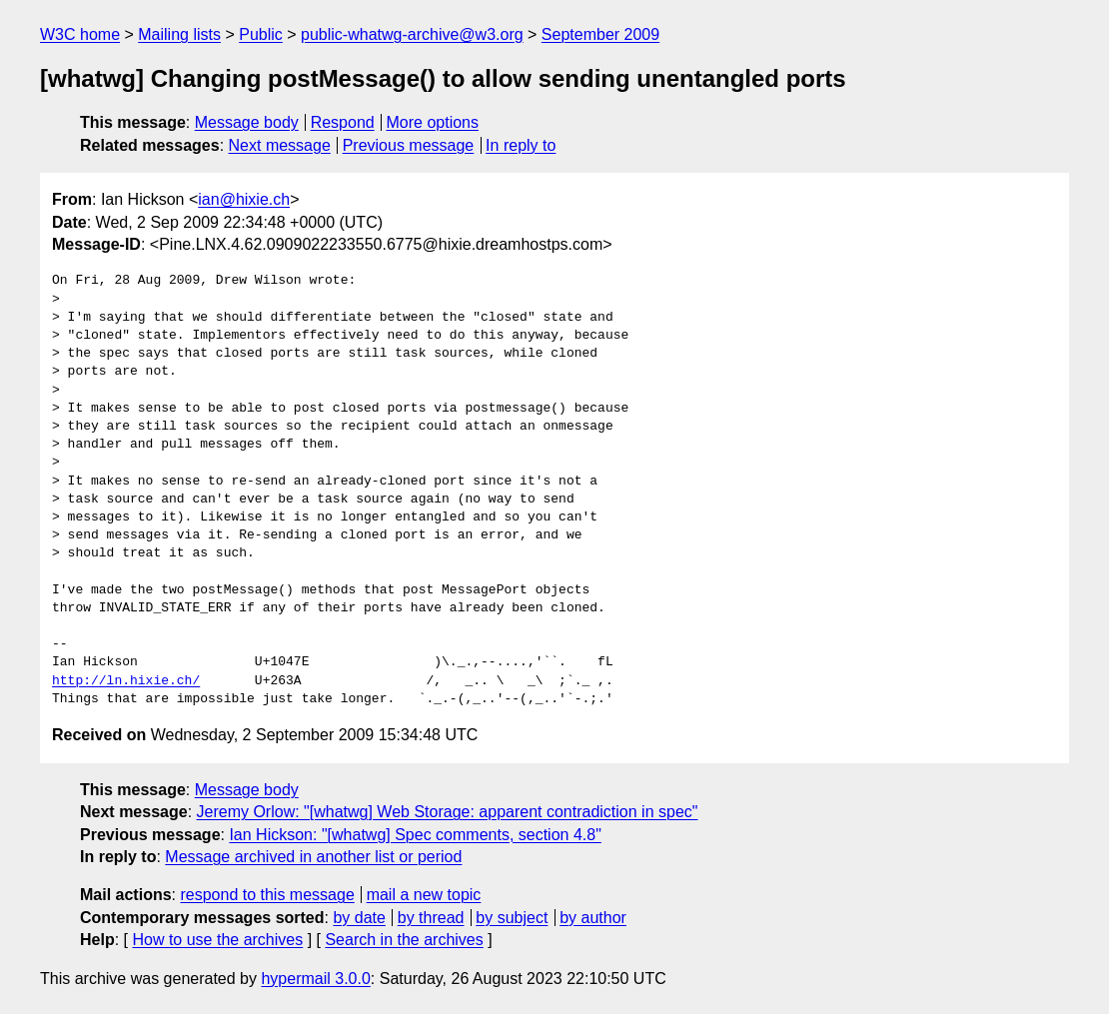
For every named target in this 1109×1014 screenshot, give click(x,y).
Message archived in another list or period (313, 856)
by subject (512, 917)
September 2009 (600, 34)
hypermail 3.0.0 (315, 978)
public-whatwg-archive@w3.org (412, 34)
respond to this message (267, 894)
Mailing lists (179, 34)
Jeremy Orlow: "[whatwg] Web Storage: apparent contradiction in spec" (447, 811)
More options (433, 122)
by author (592, 917)
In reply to (520, 145)
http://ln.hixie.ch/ (126, 681)
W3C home (80, 34)
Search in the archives (404, 939)
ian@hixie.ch (244, 199)
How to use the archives (217, 939)
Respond (343, 122)
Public (261, 34)
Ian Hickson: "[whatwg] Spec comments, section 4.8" (414, 834)
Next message (280, 145)
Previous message (409, 145)
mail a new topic (424, 894)
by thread (431, 917)
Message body (247, 122)
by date (359, 917)
